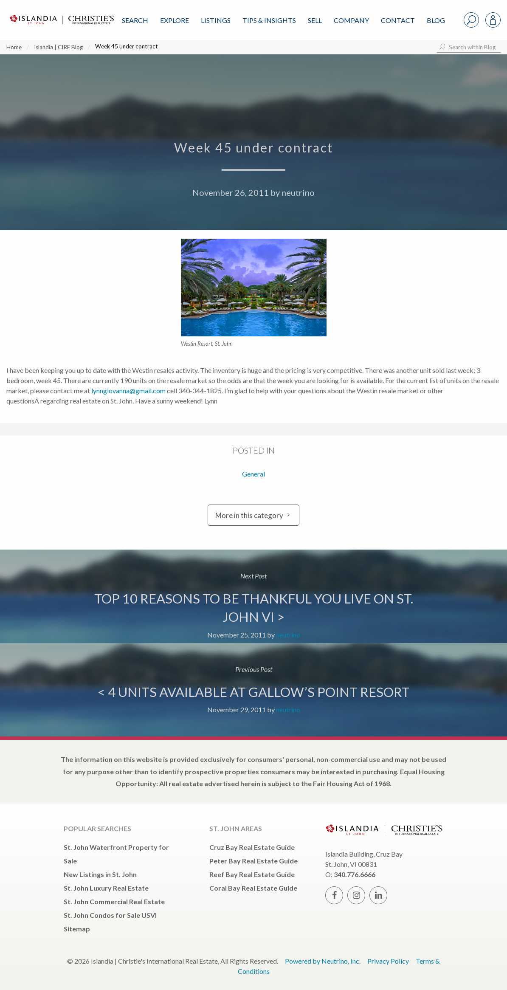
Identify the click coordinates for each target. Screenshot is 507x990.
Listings (216, 20)
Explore (174, 20)
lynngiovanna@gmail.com (128, 390)
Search (135, 20)
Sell (315, 20)
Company (351, 20)
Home (14, 47)
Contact (398, 20)
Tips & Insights (269, 20)
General (253, 474)
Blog (436, 20)
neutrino (298, 192)
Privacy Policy (388, 961)
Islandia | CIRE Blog (58, 47)
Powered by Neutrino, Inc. (323, 961)
